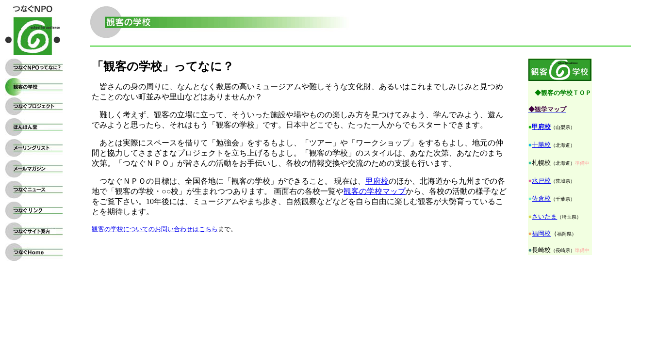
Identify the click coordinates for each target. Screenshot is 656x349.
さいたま (544, 216)
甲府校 (541, 126)
